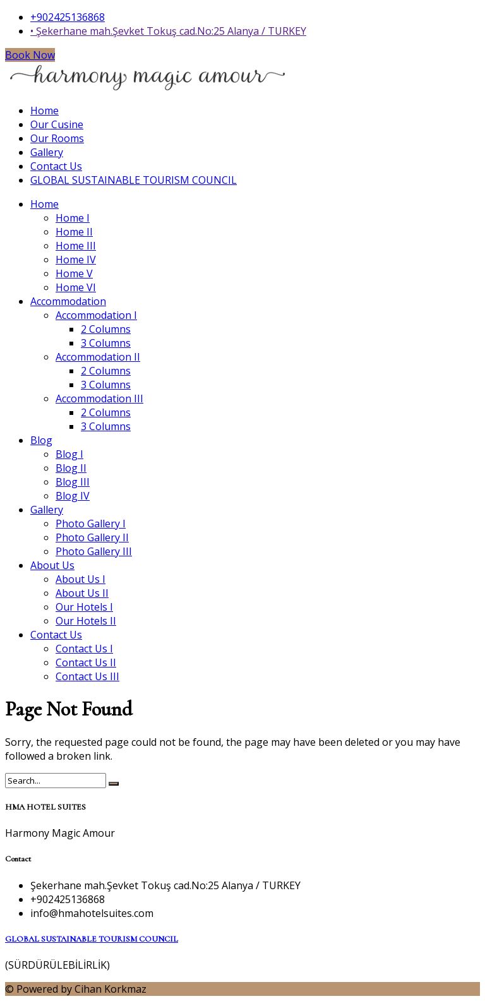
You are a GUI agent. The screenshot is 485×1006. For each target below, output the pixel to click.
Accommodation (68, 301)
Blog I (69, 454)
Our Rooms (57, 138)
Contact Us (56, 166)
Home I (73, 218)
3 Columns (106, 343)
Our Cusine (56, 124)
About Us (52, 565)
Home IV (76, 259)
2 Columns (106, 329)
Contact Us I (84, 649)
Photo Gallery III (94, 551)
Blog (41, 440)
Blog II (71, 468)
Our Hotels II (86, 621)
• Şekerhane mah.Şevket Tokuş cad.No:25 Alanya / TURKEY (168, 31)
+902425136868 (67, 17)
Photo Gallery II (92, 537)
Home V (74, 273)
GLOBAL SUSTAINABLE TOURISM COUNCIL (133, 180)
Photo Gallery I (91, 523)
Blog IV (73, 496)
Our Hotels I (84, 607)
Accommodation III (99, 398)
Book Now (30, 55)
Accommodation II (98, 357)
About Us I (80, 579)
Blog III (73, 482)
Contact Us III (87, 676)
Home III (76, 246)
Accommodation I (96, 315)
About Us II (82, 593)
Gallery (46, 152)
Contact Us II (86, 662)
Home (44, 110)
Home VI (76, 287)
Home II (74, 232)
